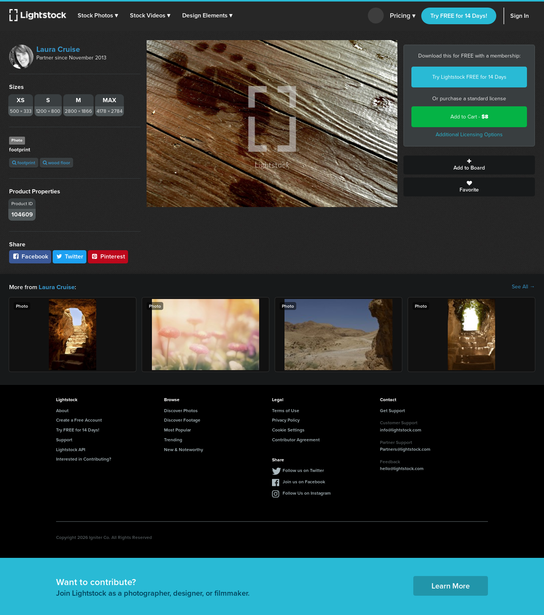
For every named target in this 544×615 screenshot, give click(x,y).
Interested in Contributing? (83, 458)
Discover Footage (182, 419)
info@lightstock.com (400, 429)
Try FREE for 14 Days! (458, 15)
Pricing (402, 16)
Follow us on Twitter (303, 470)
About (62, 410)
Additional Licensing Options (469, 135)
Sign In (519, 15)
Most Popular (177, 429)
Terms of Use (285, 410)
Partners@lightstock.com (405, 448)
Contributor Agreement (296, 439)
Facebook (30, 256)
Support (64, 439)
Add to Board (469, 165)
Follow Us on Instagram (307, 492)
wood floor (56, 162)
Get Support (392, 410)
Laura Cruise (58, 49)
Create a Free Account (79, 419)
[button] (98, 16)
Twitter (70, 256)
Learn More (450, 585)
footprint (23, 162)
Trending (173, 439)
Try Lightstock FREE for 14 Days (469, 77)
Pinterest (108, 256)
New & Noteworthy (183, 449)
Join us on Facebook (304, 481)
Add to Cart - (469, 117)
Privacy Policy (286, 419)
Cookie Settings (288, 429)
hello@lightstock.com (402, 468)
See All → (523, 287)
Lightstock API (70, 449)
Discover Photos (181, 410)
